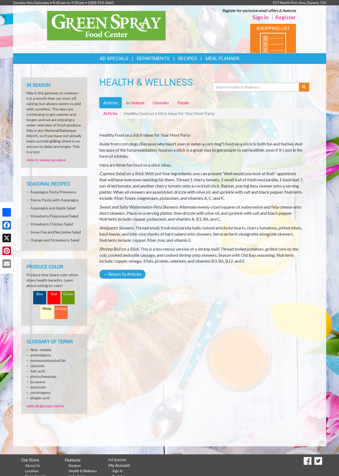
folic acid (37, 371)
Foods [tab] (183, 102)
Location (32, 471)
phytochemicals (43, 376)
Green (68, 294)
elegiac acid (39, 398)
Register (285, 17)
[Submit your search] (304, 87)
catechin (37, 365)
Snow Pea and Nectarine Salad (55, 232)
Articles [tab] (110, 102)
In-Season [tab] (135, 102)
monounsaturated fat (48, 360)
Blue (39, 294)
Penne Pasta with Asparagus (54, 200)
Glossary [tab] (161, 102)
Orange (61, 309)
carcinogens (40, 392)
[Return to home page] (106, 25)
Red (54, 294)
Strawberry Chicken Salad (51, 224)
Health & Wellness (83, 471)
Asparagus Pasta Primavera (53, 192)
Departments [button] (153, 58)
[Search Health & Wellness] (256, 87)
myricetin (38, 387)
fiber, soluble (40, 349)
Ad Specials (114, 58)
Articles (110, 113)
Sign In (261, 17)
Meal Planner (222, 58)
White (46, 309)
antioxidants (40, 355)
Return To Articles (122, 274)
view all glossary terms (45, 406)
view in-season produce (46, 160)
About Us (32, 465)
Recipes (187, 58)
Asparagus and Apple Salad (52, 208)
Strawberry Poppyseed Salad (54, 216)
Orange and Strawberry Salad (54, 240)
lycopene (37, 381)
